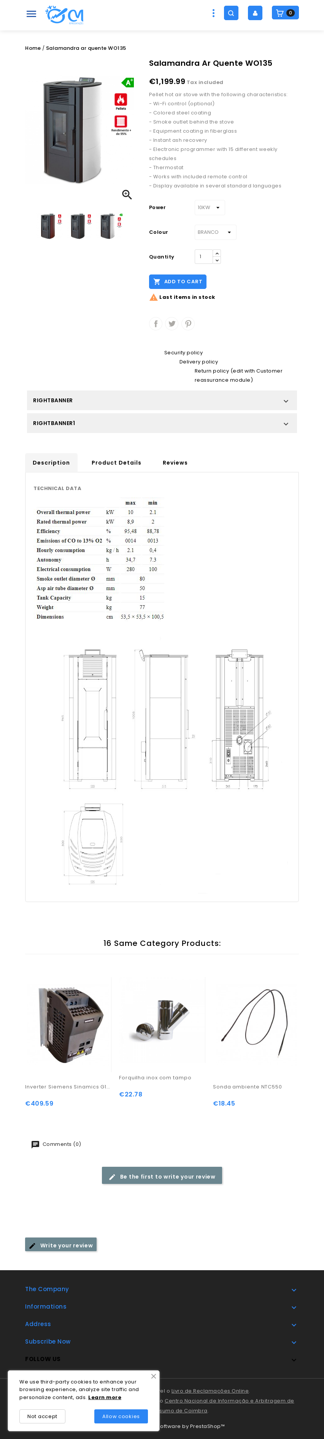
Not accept (42, 1416)
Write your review (61, 1246)
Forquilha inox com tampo (155, 1077)
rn (102, 1397)
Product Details (116, 462)
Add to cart (177, 281)
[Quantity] (204, 256)
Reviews (175, 462)
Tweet (171, 323)
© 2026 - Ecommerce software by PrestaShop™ (162, 1426)
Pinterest (188, 323)
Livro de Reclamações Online (210, 1391)
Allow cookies (121, 1416)
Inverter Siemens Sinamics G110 (68, 1086)
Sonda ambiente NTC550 (247, 1086)
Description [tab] (51, 462)
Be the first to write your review (162, 1177)
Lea (93, 1397)
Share (155, 323)
